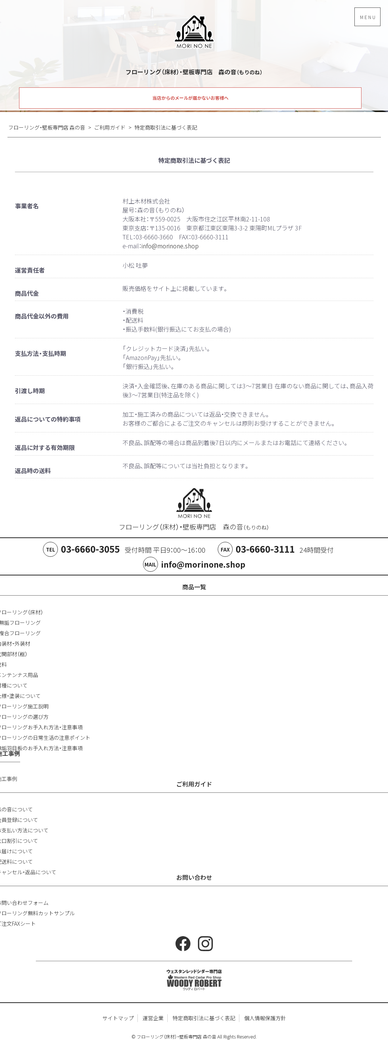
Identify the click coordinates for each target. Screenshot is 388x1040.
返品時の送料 (33, 470)
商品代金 (27, 293)
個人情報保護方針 (265, 1018)
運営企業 (153, 1018)
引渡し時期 (30, 390)
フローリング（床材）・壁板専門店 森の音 (194, 527)
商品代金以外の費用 (42, 316)
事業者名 (27, 206)
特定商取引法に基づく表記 (204, 1018)
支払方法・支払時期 (40, 353)
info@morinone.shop (170, 245)
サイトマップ (118, 1018)
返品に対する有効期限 (45, 447)
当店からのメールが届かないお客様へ (190, 97)
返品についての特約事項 (48, 419)
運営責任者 (30, 270)
